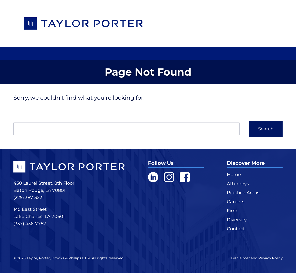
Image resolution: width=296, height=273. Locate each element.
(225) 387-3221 (28, 197)
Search (266, 129)
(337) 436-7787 (29, 223)
